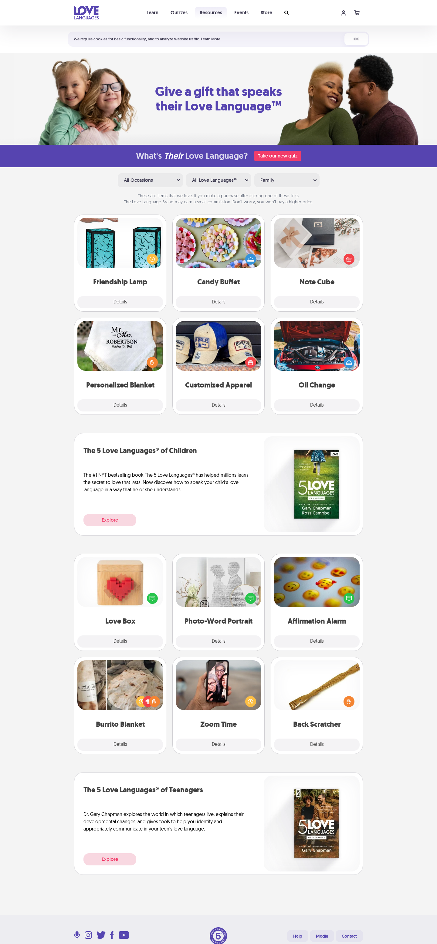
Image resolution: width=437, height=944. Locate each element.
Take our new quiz (277, 156)
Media (322, 936)
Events (241, 12)
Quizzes (179, 12)
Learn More (210, 39)
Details (120, 302)
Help (297, 936)
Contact (349, 936)
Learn (152, 12)
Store (266, 12)
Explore (110, 520)
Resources (211, 12)
